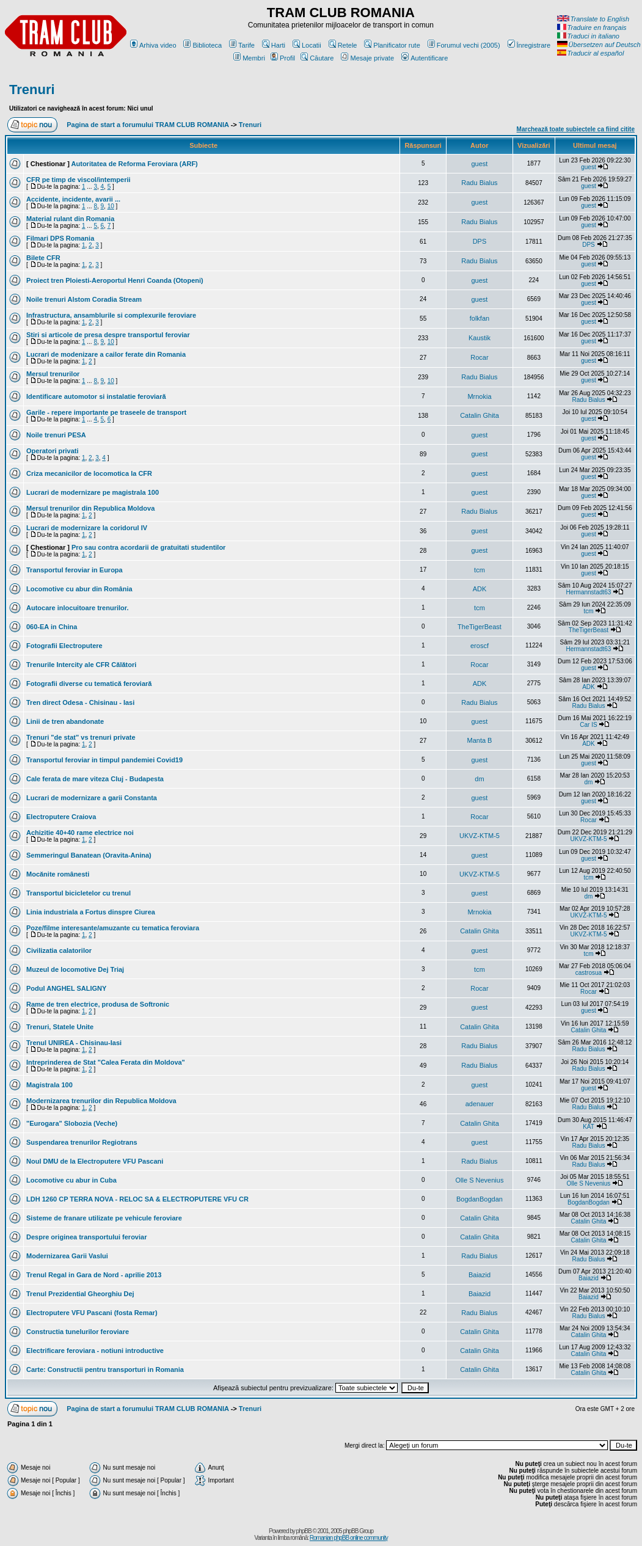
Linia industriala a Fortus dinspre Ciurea (90, 912)
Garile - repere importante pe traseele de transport (106, 412)
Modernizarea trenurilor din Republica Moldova (101, 1100)
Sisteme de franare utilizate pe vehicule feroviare (104, 1218)
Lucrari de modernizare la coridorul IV (86, 527)
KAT (588, 1126)
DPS (480, 241)
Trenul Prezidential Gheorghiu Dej (80, 1293)
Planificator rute (392, 45)
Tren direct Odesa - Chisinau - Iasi (80, 702)
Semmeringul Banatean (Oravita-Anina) (88, 855)
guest (480, 163)
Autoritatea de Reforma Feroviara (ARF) (134, 163)
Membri (249, 58)
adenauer (479, 1103)
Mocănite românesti (57, 874)
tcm (479, 570)
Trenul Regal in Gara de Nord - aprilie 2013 (93, 1274)
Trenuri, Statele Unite (59, 1026)
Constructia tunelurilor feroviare (77, 1331)
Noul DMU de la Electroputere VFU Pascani (94, 1161)
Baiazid (480, 1274)
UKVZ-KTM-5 (479, 835)
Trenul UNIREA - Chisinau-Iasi (74, 1042)
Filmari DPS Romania (60, 238)
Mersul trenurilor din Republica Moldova (90, 508)
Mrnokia (479, 396)
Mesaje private (367, 58)
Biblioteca (202, 45)
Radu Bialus (479, 182)
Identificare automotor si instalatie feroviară (96, 396)
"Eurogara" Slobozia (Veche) (71, 1123)
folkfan (479, 318)
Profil (283, 58)
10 (111, 206)
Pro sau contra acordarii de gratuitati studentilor (148, 547)
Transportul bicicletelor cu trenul (78, 893)
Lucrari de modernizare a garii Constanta (91, 797)
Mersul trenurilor (52, 373)
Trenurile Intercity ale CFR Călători (81, 664)
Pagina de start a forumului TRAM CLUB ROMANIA (147, 124)
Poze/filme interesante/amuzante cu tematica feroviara (112, 928)
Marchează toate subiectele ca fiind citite (576, 129)
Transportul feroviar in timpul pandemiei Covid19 (104, 760)
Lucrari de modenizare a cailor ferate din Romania (106, 354)
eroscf (479, 645)
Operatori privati (52, 450)
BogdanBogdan (479, 1199)
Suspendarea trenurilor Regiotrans (81, 1142)
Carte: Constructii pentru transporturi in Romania (105, 1369)
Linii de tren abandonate (65, 721)
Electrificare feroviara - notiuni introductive (95, 1350)
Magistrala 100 (49, 1084)
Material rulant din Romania (70, 218)
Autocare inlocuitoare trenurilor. (77, 607)
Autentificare (424, 58)
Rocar (479, 357)
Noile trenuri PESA (56, 435)
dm (479, 778)
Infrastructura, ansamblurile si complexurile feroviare (111, 315)
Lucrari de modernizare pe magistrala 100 (92, 492)
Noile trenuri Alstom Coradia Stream (84, 299)
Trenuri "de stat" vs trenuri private (81, 737)
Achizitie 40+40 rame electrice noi (80, 832)
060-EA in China (51, 626)
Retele (343, 45)
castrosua (588, 972)
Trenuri (32, 89)
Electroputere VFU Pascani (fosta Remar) (92, 1312)
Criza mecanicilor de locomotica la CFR (89, 473)
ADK (480, 589)
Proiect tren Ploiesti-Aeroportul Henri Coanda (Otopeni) (114, 280)
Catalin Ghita (479, 415)
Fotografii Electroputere (64, 645)
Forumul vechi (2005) (464, 45)
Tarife (242, 45)
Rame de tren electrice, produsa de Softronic (97, 1004)
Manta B (479, 740)
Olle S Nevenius (480, 1180)
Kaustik (480, 337)
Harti (273, 45)
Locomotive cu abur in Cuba (71, 1180)
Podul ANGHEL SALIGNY (66, 988)
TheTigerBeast (480, 626)
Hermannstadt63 (588, 592)
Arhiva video (153, 45)
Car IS (588, 724)
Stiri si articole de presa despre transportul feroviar (108, 334)
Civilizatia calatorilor (59, 950)
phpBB (304, 1531)
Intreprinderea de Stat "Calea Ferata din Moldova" (105, 1062)
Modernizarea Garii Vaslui (67, 1256)
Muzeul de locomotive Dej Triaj (75, 969)
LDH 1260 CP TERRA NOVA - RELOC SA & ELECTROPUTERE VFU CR (137, 1199)
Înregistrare (529, 45)
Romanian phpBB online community (349, 1537)
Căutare (317, 58)
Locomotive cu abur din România (79, 589)
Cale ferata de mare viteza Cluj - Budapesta (95, 778)
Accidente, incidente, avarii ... (73, 199)
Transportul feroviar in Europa (74, 570)
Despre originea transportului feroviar (86, 1237)
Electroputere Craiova (61, 816)
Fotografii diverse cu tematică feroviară (88, 683)
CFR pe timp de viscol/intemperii (78, 179)
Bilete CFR (43, 257)
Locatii (307, 45)
